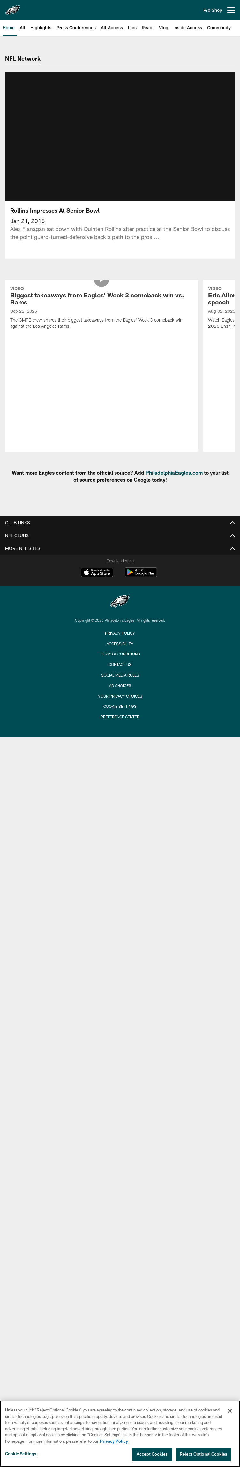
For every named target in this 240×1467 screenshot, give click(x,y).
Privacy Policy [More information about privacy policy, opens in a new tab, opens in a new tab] (114, 1441)
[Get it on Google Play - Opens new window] (141, 540)
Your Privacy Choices (120, 660)
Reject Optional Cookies (203, 1453)
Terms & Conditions (120, 618)
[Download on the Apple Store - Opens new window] (97, 537)
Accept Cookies (152, 1453)
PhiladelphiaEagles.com (174, 437)
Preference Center (120, 681)
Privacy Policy (120, 597)
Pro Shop (212, 10)
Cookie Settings (120, 671)
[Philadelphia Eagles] (120, 566)
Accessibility (120, 608)
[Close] (230, 1411)
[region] (120, 1434)
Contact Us (120, 629)
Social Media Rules (120, 639)
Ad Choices (120, 649)
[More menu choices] (231, 10)
